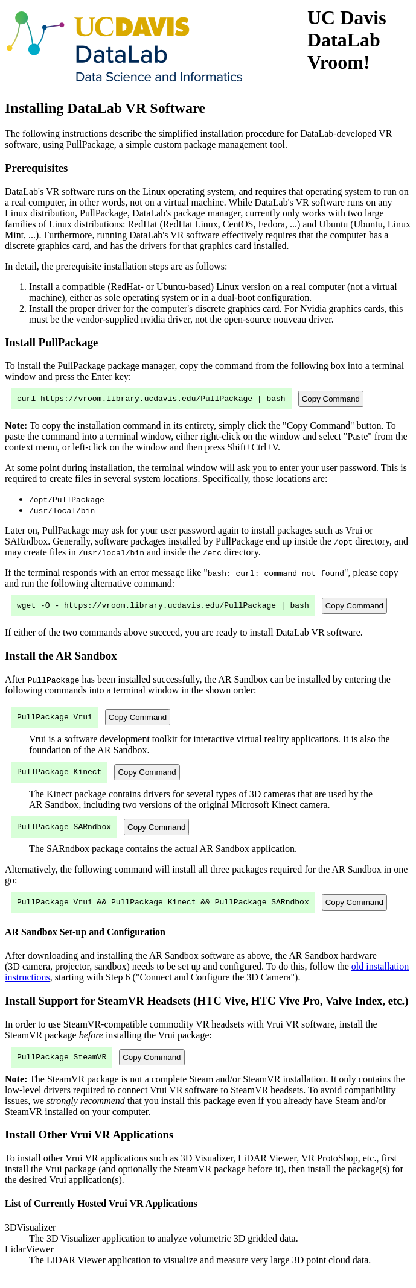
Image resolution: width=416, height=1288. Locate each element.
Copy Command (331, 400)
